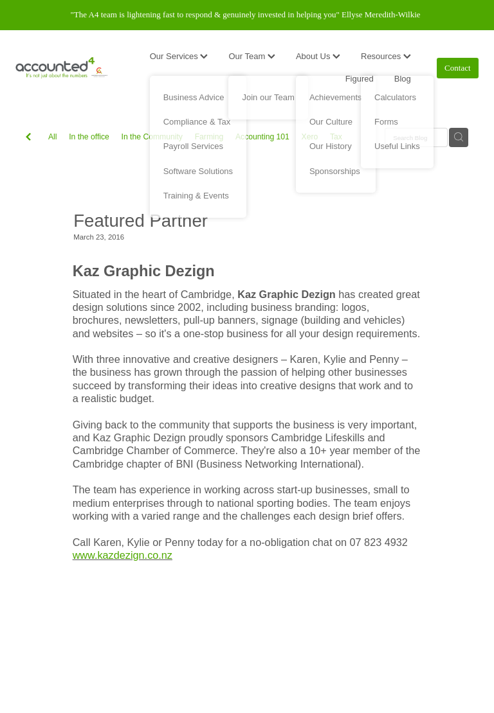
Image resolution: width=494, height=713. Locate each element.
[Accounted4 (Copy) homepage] (61, 68)
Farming (209, 136)
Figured (359, 79)
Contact (457, 68)
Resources (386, 56)
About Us (318, 56)
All (52, 136)
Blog (402, 79)
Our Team (251, 56)
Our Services (179, 56)
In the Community (152, 136)
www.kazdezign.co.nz (122, 555)
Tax (336, 136)
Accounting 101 (262, 136)
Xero (310, 136)
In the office (89, 136)
